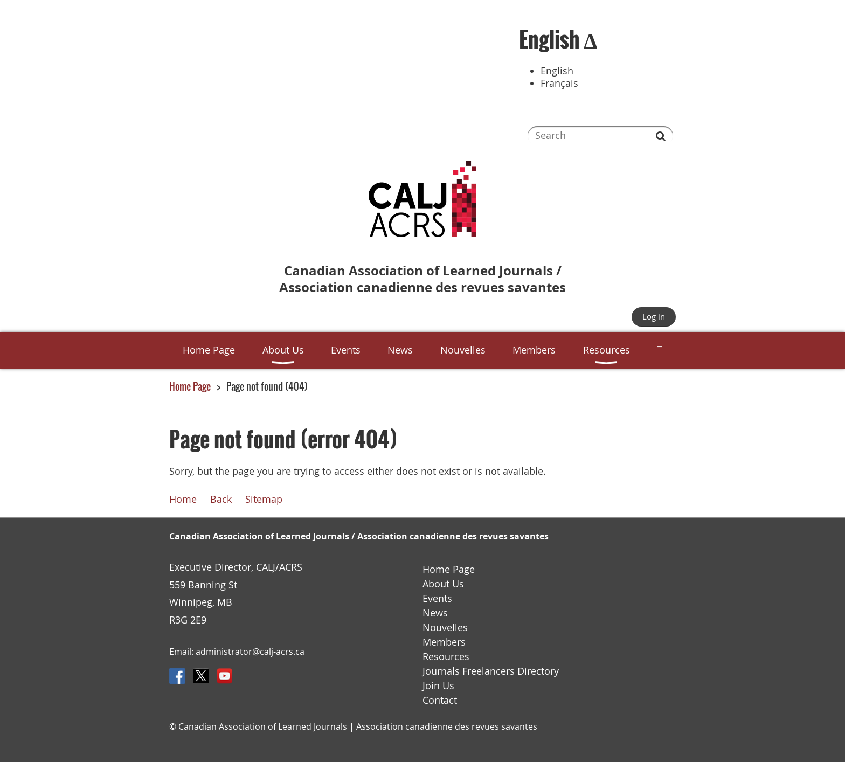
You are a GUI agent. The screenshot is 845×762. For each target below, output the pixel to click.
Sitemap (263, 499)
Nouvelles (445, 627)
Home (183, 499)
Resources (445, 656)
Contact (439, 700)
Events (437, 598)
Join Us (438, 686)
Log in (653, 316)
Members (444, 642)
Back (221, 499)
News (435, 613)
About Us (443, 584)
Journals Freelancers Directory (490, 671)
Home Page (190, 386)
